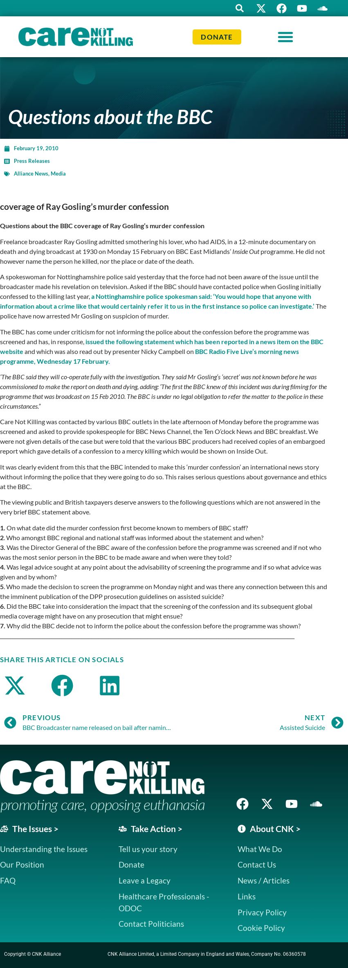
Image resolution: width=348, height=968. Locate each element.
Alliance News (31, 173)
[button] (239, 8)
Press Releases (32, 161)
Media (58, 173)
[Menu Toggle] (285, 37)
